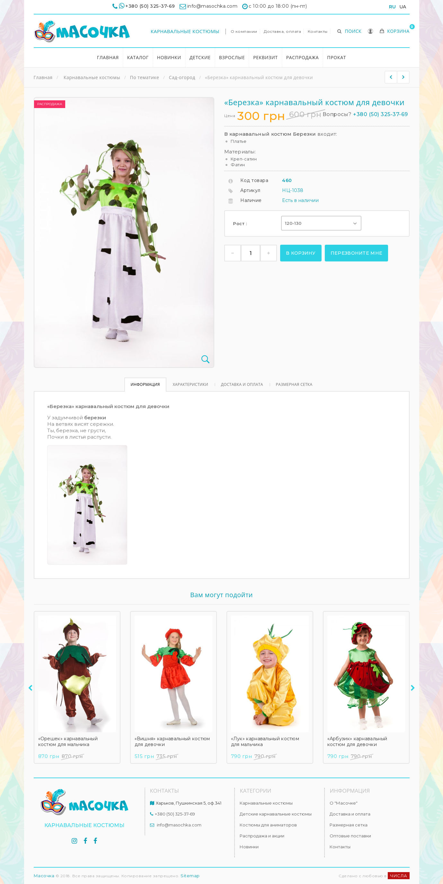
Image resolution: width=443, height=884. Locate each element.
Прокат (336, 57)
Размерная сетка (294, 384)
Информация (145, 384)
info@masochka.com (179, 824)
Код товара (254, 180)
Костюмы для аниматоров (268, 824)
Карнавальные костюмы (185, 31)
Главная (108, 57)
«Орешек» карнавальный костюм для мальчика (68, 741)
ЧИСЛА (398, 875)
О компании (244, 31)
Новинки (169, 57)
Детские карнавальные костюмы (276, 813)
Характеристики (190, 384)
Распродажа (302, 57)
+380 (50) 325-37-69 (150, 6)
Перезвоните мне (357, 253)
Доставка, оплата (282, 31)
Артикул (250, 190)
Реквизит (265, 57)
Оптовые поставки (350, 835)
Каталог (138, 57)
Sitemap (190, 875)
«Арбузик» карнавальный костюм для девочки (357, 741)
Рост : (241, 223)
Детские (200, 57)
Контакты (318, 31)
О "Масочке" (344, 803)
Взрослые (232, 57)
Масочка (44, 875)
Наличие (251, 200)
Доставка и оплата (242, 384)
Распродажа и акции (262, 835)
